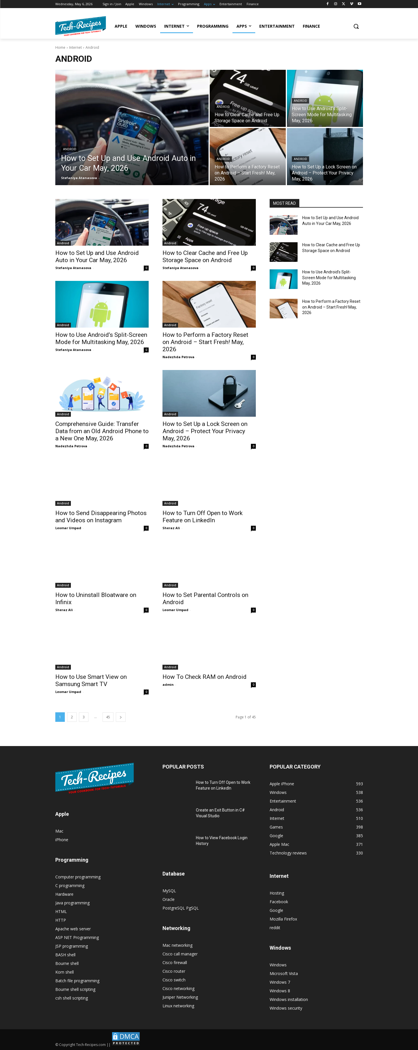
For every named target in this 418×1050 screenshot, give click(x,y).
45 (108, 717)
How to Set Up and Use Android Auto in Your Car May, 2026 (97, 256)
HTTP (60, 920)
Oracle (168, 899)
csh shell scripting (71, 998)
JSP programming (71, 946)
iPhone (61, 839)
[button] (356, 26)
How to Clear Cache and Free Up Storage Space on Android (205, 256)
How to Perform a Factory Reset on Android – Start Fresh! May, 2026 (205, 342)
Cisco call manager (180, 954)
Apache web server (73, 928)
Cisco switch (174, 980)
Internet (75, 47)
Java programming (72, 903)
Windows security (286, 1008)
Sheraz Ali (171, 528)
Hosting (277, 893)
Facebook (279, 901)
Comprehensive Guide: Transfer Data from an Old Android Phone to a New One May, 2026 (102, 431)
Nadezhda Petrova (178, 357)
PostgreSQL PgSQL (180, 908)
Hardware (64, 894)
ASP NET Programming (77, 937)
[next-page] (121, 717)
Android (69, 149)
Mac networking (177, 945)
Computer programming (78, 877)
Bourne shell (67, 963)
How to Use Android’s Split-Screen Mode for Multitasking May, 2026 (101, 338)
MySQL (169, 890)
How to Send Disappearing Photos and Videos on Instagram (101, 517)
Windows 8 (280, 990)
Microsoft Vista (284, 973)
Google (276, 910)
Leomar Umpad (68, 528)
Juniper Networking (180, 997)
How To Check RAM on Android (204, 676)
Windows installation (289, 999)
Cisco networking (178, 988)
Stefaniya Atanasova (73, 268)
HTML (61, 911)
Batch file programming (77, 980)
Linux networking (178, 1005)
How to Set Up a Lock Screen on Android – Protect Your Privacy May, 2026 (204, 431)
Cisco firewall (174, 962)
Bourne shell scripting (75, 989)
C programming (69, 885)
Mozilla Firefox (283, 919)
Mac (59, 831)
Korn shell (64, 972)
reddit (275, 927)
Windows (278, 965)
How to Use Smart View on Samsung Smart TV (91, 680)
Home (60, 47)
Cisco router (173, 971)
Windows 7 (280, 982)
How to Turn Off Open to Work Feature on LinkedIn (202, 517)
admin (168, 684)
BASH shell (65, 954)
